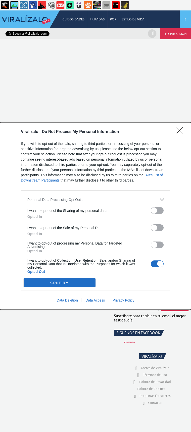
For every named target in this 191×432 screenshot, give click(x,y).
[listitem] (95, 199)
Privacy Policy (123, 300)
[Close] (181, 132)
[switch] (157, 210)
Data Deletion (67, 300)
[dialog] (95, 216)
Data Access (95, 300)
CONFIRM (59, 283)
